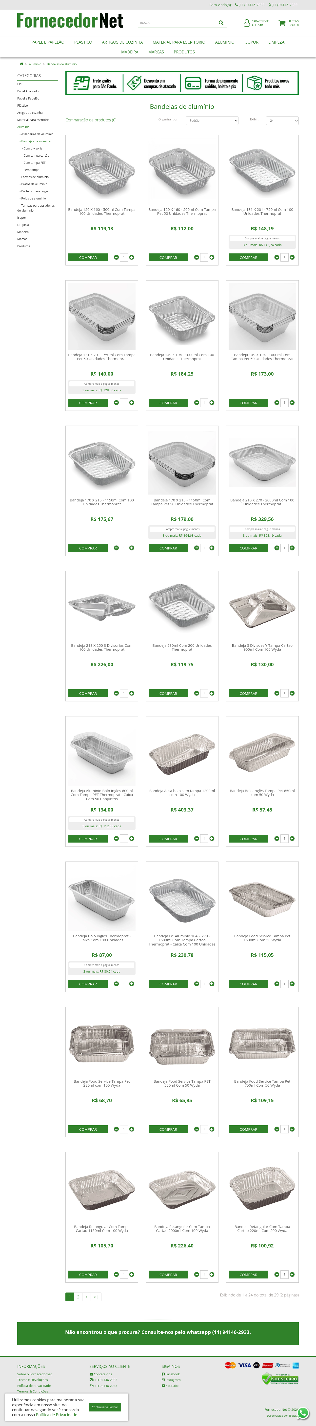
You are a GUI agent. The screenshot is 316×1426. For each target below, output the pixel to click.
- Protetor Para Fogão (33, 191)
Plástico (22, 105)
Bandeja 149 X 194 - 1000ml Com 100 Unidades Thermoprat (182, 356)
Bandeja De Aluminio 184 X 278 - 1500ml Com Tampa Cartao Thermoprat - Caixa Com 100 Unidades (182, 939)
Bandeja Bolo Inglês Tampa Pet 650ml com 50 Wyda (262, 792)
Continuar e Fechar (105, 1407)
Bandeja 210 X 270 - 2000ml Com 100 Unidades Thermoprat (262, 502)
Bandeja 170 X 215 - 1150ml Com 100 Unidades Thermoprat (102, 502)
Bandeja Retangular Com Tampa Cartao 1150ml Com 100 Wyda (102, 1228)
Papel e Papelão (28, 98)
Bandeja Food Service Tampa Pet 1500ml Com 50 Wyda (262, 938)
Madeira (23, 232)
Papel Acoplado (28, 91)
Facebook (171, 1374)
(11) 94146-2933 (103, 1379)
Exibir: (254, 119)
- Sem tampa (28, 170)
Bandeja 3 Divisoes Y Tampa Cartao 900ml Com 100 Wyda (262, 647)
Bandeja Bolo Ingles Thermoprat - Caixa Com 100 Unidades (102, 938)
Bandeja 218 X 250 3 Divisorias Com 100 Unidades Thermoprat (102, 647)
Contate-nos (101, 1374)
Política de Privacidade (34, 1385)
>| (96, 1297)
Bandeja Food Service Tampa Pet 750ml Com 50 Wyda (262, 1083)
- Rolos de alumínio (31, 198)
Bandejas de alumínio (62, 64)
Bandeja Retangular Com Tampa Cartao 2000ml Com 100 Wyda (182, 1228)
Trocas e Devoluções (32, 1379)
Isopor (21, 218)
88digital (294, 1415)
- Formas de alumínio (33, 177)
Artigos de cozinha (30, 113)
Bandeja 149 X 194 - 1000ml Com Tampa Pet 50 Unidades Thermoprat (262, 356)
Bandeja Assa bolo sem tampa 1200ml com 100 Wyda (182, 792)
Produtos (23, 246)
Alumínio (35, 64)
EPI (19, 84)
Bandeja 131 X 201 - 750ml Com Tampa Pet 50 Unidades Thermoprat (102, 356)
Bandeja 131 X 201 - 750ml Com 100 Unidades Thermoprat (262, 211)
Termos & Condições (32, 1391)
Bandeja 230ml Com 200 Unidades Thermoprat (182, 647)
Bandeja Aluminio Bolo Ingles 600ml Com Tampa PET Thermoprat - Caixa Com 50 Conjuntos (102, 794)
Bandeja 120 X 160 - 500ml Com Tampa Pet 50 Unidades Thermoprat (182, 211)
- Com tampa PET (31, 163)
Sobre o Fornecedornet (34, 1374)
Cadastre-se (260, 24)
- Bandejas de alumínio (34, 141)
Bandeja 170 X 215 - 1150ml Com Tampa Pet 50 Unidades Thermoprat (182, 502)
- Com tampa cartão (33, 155)
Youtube (170, 1385)
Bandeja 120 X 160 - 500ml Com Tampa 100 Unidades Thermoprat (102, 211)
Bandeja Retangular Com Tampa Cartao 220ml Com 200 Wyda (262, 1228)
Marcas (22, 239)
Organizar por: (168, 119)
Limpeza (23, 225)
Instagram (171, 1379)
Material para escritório (33, 120)
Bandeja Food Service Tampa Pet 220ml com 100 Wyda (102, 1083)
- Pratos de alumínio (32, 184)
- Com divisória (29, 148)
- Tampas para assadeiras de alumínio (36, 208)
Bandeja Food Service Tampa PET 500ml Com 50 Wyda (182, 1083)
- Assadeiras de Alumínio (35, 134)
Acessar (257, 28)
